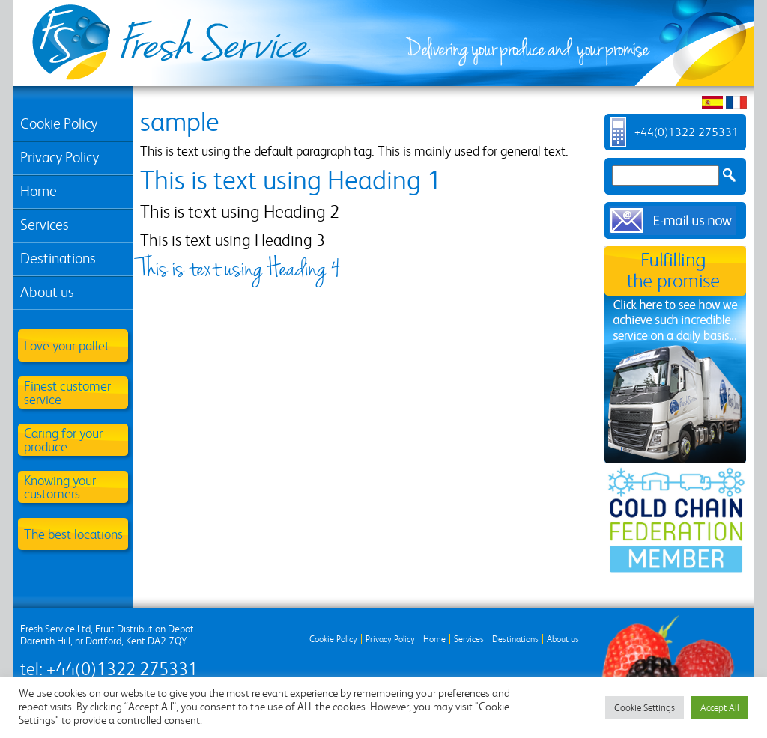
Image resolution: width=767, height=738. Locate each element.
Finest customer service (67, 392)
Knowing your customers (60, 486)
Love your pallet (66, 345)
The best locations (73, 534)
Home (38, 191)
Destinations (58, 258)
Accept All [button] (719, 707)
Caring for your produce (63, 439)
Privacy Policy (59, 157)
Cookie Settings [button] (644, 707)
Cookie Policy (58, 123)
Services (44, 225)
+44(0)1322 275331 (686, 132)
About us (47, 292)
